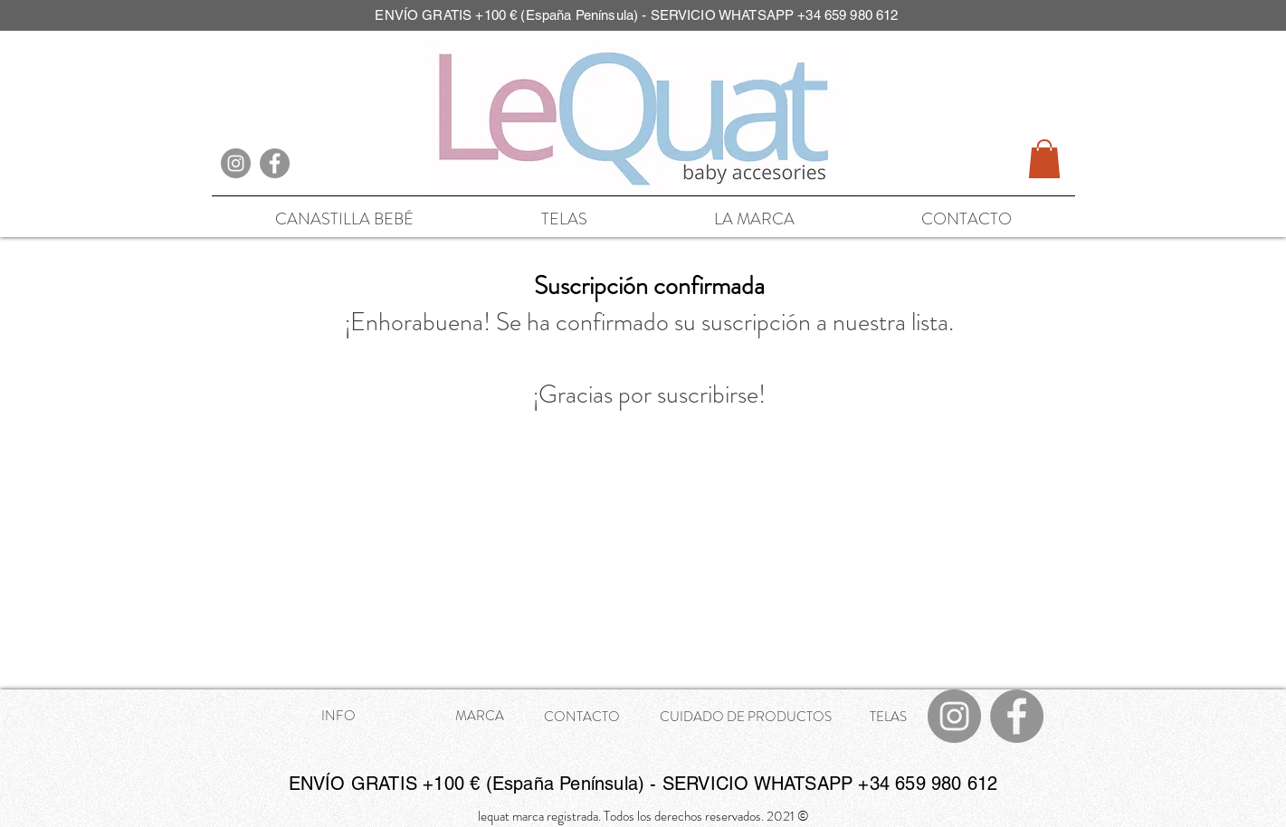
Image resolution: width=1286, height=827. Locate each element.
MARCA (479, 716)
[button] (1044, 158)
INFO (338, 716)
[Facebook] (275, 163)
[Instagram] (236, 163)
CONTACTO (582, 717)
